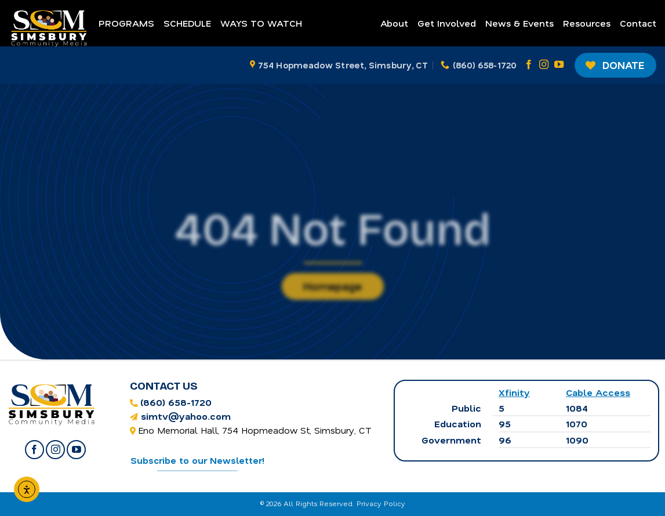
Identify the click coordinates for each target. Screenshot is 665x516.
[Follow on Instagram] (543, 65)
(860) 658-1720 (176, 402)
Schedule (187, 23)
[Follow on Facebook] (528, 65)
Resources (587, 23)
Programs (126, 23)
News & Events (519, 23)
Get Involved (446, 23)
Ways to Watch (261, 23)
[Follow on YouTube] (559, 65)
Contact (638, 23)
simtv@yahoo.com (186, 416)
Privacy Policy (381, 503)
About (394, 23)
